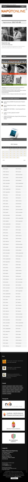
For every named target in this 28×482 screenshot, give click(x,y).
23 (14, 155)
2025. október (6, 186)
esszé (4, 387)
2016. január (18, 346)
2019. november (19, 212)
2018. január (18, 276)
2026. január (5, 177)
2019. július (18, 224)
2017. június (18, 296)
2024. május (5, 235)
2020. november (19, 177)
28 (6, 157)
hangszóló (14, 387)
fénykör (7, 387)
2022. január (5, 316)
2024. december (6, 215)
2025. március (6, 206)
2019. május (18, 229)
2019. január (18, 241)
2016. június (18, 331)
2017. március (18, 305)
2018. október (18, 250)
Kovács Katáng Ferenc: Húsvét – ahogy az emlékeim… (15, 105)
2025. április (5, 203)
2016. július (18, 328)
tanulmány (9, 391)
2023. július (5, 264)
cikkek (14, 386)
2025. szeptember (6, 189)
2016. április (18, 337)
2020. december (19, 174)
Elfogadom (14, 478)
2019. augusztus (19, 221)
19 (24, 153)
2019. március (19, 235)
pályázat (4, 391)
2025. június (5, 197)
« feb (4, 160)
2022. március (6, 311)
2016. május (18, 334)
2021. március (6, 346)
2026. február (6, 174)
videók (19, 391)
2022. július (5, 299)
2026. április (5, 168)
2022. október (6, 290)
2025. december (6, 180)
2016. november (19, 316)
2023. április (5, 273)
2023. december (6, 250)
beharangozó (9, 386)
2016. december (19, 314)
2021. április (5, 343)
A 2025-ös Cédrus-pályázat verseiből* (11, 112)
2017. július (18, 293)
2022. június (5, 302)
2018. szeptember (19, 253)
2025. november (6, 183)
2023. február (6, 279)
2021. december (6, 319)
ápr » (25, 160)
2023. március (6, 276)
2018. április (18, 267)
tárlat (13, 391)
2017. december (19, 279)
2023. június (5, 267)
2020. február (18, 203)
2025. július (5, 194)
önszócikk (9, 393)
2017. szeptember (19, 287)
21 (6, 155)
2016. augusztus (19, 325)
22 (10, 155)
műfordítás (17, 389)
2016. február (18, 343)
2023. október (6, 255)
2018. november (19, 247)
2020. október (18, 180)
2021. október (6, 325)
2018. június (18, 261)
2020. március (19, 200)
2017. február (18, 308)
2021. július (5, 334)
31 (17, 157)
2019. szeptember (19, 218)
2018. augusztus (19, 255)
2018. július (18, 258)
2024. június (5, 232)
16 (14, 153)
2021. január (18, 171)
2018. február (18, 273)
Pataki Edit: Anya (6, 43)
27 (3, 157)
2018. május (18, 264)
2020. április (18, 197)
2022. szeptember (6, 293)
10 (17, 151)
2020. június (18, 192)
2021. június (5, 337)
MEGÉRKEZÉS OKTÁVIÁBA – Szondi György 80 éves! (14, 109)
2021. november (6, 322)
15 (10, 153)
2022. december (6, 285)
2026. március (6, 171)
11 (21, 151)
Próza (4, 28)
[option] (14, 134)
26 (24, 155)
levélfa (8, 389)
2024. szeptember (6, 224)
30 (14, 157)
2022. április (5, 308)
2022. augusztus (6, 296)
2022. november (6, 287)
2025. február (6, 209)
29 (10, 157)
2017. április (18, 302)
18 (21, 153)
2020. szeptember (19, 183)
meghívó (12, 389)
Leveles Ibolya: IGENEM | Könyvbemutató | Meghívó (14, 101)
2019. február (18, 238)
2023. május (5, 270)
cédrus (17, 386)
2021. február (18, 168)
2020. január (18, 206)
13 (3, 153)
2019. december (19, 209)
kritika (22, 387)
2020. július (18, 189)
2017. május (18, 299)
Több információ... (17, 476)
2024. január (5, 247)
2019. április (18, 232)
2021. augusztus (6, 331)
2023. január (5, 282)
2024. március (6, 241)
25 (21, 155)
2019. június (18, 226)
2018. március (19, 270)
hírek (18, 387)
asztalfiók (4, 386)
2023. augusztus (6, 261)
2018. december (19, 244)
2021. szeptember (6, 328)
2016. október (18, 319)
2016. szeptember (19, 322)
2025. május (5, 200)
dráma (21, 386)
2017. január (18, 311)
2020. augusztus (19, 186)
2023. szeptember (6, 258)
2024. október (6, 221)
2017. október (18, 285)
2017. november (19, 282)
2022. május (5, 305)
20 (3, 155)
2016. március (19, 340)
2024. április (5, 238)
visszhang (4, 393)
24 (17, 155)
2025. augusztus (6, 192)
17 (17, 153)
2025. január (5, 212)
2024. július (5, 229)
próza (21, 389)
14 (6, 153)
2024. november (6, 218)
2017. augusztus (19, 290)
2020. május (18, 194)
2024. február (6, 244)
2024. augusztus (6, 226)
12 (24, 151)
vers (15, 391)
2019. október (18, 215)
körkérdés (4, 389)
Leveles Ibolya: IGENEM (7, 139)
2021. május (5, 340)
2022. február (6, 314)
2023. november (6, 253)
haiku (10, 387)
